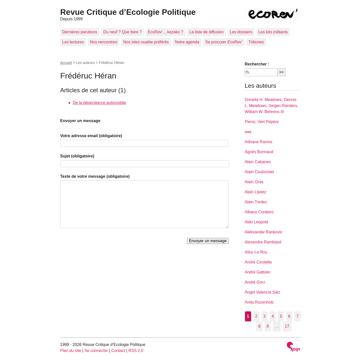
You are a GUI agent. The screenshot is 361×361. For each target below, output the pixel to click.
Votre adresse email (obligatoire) (91, 136)
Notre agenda (187, 42)
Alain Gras (254, 182)
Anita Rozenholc (259, 302)
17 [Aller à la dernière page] (287, 326)
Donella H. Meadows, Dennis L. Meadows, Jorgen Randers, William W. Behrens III (271, 106)
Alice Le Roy (256, 252)
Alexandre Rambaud (263, 242)
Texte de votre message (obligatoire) (95, 176)
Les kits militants (273, 32)
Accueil (66, 63)
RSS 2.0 (135, 350)
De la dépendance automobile (99, 103)
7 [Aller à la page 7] (297, 316)
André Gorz (255, 282)
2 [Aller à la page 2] (256, 316)
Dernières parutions (79, 32)
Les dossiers (241, 32)
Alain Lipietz (255, 192)
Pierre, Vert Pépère (262, 122)
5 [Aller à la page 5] (281, 316)
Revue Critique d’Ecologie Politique (128, 12)
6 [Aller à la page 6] (289, 316)
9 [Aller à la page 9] (267, 326)
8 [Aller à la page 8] (259, 326)
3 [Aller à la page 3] (264, 316)
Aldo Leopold (256, 222)
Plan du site (70, 350)
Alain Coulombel (259, 172)
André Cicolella (258, 262)
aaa (248, 132)
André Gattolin (257, 272)
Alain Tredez (256, 202)
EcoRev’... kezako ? (165, 32)
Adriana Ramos (258, 142)
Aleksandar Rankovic (263, 232)
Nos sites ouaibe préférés (146, 42)
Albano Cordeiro (259, 212)
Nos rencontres (103, 42)
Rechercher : (257, 64)
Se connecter (96, 350)
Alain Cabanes (258, 162)
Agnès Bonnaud (259, 152)
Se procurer (223, 42)
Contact (118, 350)
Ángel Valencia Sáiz (262, 292)
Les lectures (73, 42)
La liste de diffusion (206, 32)
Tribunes (256, 42)
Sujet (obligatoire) (77, 156)
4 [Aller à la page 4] (273, 316)
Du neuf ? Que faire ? (122, 32)
